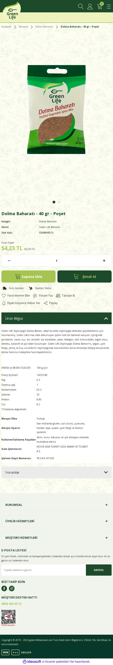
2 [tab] (59, 202)
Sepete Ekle (28, 276)
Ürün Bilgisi (14, 318)
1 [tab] (54, 202)
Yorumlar (12, 472)
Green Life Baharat (49, 227)
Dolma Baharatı (48, 221)
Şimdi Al (84, 276)
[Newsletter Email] (56, 570)
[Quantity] (56, 260)
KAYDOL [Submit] (99, 570)
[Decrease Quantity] (9, 260)
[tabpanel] (56, 113)
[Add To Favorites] (15, 295)
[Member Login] (90, 6)
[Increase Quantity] (104, 260)
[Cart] (99, 6)
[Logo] (16, 12)
